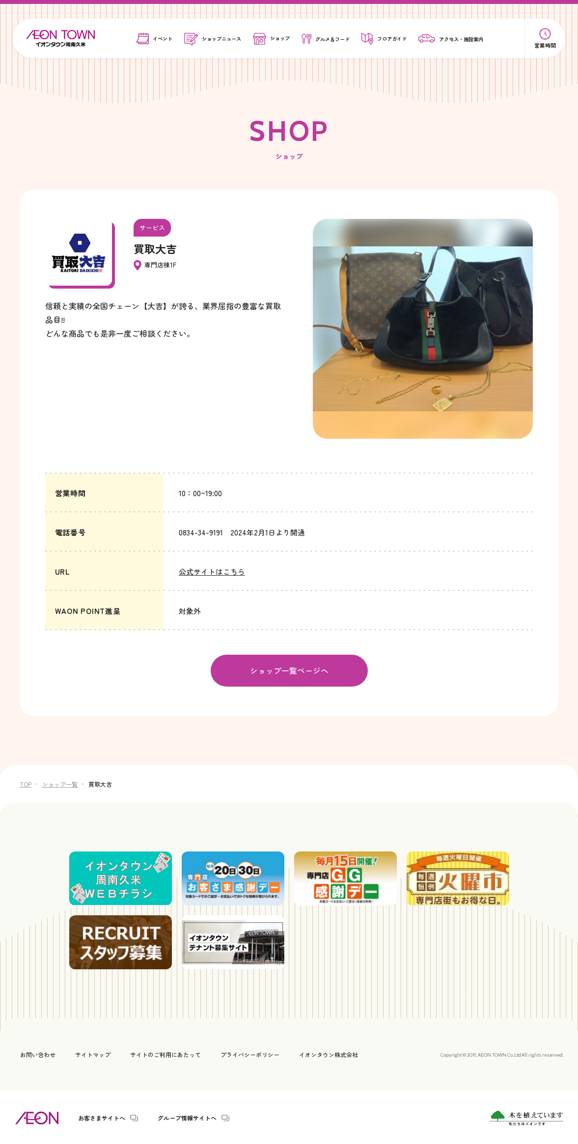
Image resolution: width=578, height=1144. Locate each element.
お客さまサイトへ (101, 1117)
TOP (25, 782)
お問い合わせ (37, 1053)
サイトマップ (92, 1053)
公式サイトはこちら (212, 571)
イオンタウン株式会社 (328, 1053)
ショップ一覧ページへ (289, 670)
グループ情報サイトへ (187, 1117)
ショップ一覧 (60, 782)
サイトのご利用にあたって (165, 1053)
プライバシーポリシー (249, 1053)
